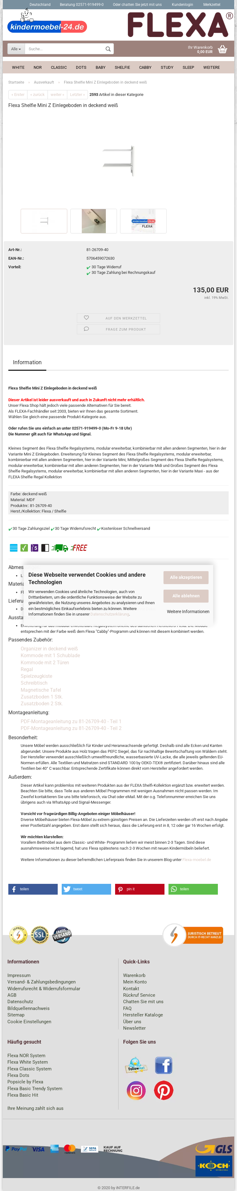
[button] (33, 889)
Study (167, 67)
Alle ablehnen (186, 595)
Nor (38, 67)
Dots (81, 67)
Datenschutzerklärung (109, 614)
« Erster (17, 94)
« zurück (37, 94)
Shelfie (122, 67)
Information (27, 362)
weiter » (57, 94)
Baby (101, 67)
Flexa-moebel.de (196, 859)
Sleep (188, 67)
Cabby (145, 67)
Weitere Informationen (188, 611)
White (18, 67)
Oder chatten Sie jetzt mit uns (137, 4)
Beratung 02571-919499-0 (82, 4)
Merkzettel (211, 4)
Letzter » (77, 94)
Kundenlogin (182, 4)
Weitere (211, 67)
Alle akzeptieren (186, 577)
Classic (59, 67)
